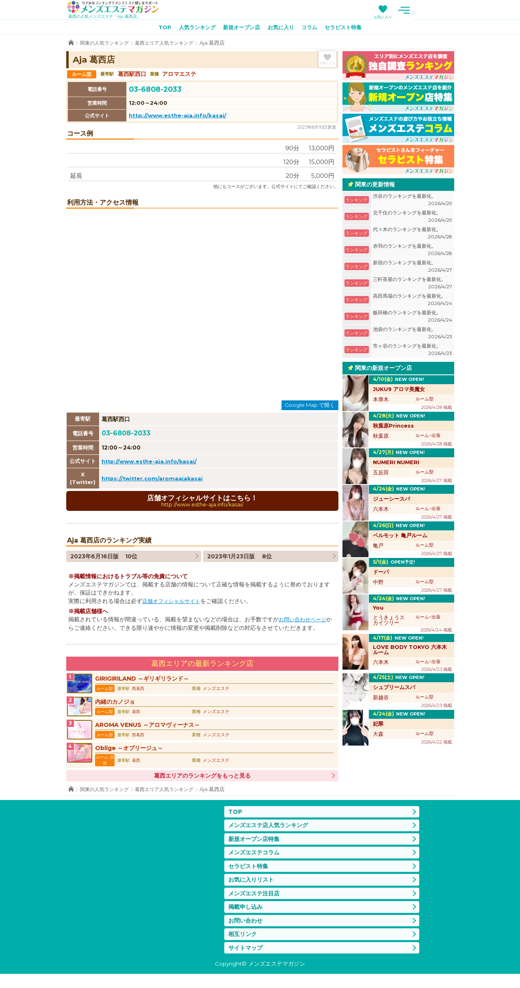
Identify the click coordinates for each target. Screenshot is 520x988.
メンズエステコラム (255, 861)
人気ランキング (192, 28)
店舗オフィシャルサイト (173, 603)
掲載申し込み (246, 918)
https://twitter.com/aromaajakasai (154, 480)
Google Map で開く (310, 406)
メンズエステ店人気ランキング (271, 832)
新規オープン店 (240, 28)
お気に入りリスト (252, 889)
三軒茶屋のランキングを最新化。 (412, 285)
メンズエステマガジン (118, 7)
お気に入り (425, 17)
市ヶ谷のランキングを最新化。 (412, 351)
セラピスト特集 (349, 28)
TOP (158, 28)
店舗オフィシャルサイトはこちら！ (202, 502)
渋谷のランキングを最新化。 (412, 202)
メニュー (446, 10)
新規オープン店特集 (255, 846)
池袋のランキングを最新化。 (412, 335)
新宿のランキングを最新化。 (412, 268)
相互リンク (243, 947)
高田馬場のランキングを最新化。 (412, 301)
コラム (312, 28)
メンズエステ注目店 (255, 904)
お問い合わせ (246, 932)
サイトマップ (246, 961)
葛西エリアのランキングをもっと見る (202, 781)
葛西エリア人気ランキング (170, 44)
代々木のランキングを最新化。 (412, 235)
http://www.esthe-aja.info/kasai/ (177, 117)
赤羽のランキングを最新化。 (412, 251)
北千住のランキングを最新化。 (412, 218)
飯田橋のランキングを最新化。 (412, 318)
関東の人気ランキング (106, 44)
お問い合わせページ (304, 621)
